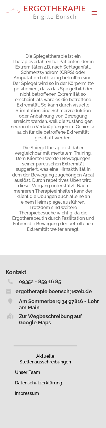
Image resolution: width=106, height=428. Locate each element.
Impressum (27, 393)
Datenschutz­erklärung (38, 383)
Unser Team (27, 372)
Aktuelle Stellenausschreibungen (45, 359)
